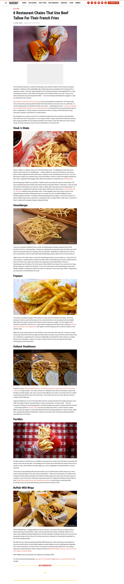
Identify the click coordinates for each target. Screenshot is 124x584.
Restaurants (54, 3)
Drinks (77, 3)
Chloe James (18, 23)
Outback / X (73, 384)
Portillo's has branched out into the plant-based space (33, 480)
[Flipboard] (98, 2)
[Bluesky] (102, 2)
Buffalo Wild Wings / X (71, 525)
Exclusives (32, 3)
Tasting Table (33, 407)
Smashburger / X (72, 242)
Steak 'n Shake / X (72, 165)
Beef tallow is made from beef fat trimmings (27, 101)
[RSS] (105, 2)
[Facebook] (88, 2)
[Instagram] (95, 2)
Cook (71, 3)
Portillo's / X (73, 456)
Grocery (64, 3)
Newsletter (113, 3)
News (24, 3)
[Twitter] (92, 2)
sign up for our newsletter (44, 559)
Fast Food (42, 3)
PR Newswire (68, 179)
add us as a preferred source (64, 559)
